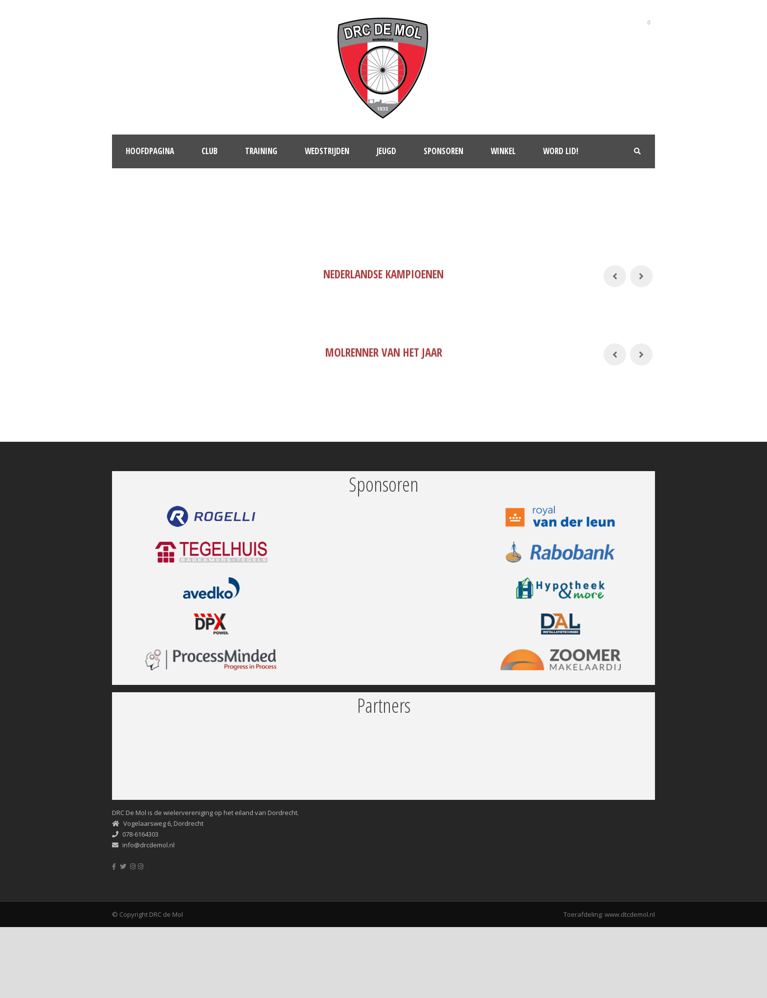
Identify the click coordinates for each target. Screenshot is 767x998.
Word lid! (560, 151)
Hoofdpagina (150, 151)
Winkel (503, 151)
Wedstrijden (327, 151)
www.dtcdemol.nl (630, 914)
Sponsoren (443, 151)
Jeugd (386, 151)
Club (210, 151)
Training (261, 151)
